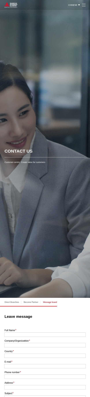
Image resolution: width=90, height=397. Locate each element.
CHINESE (72, 5)
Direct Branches (11, 302)
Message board (50, 302)
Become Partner (31, 302)
